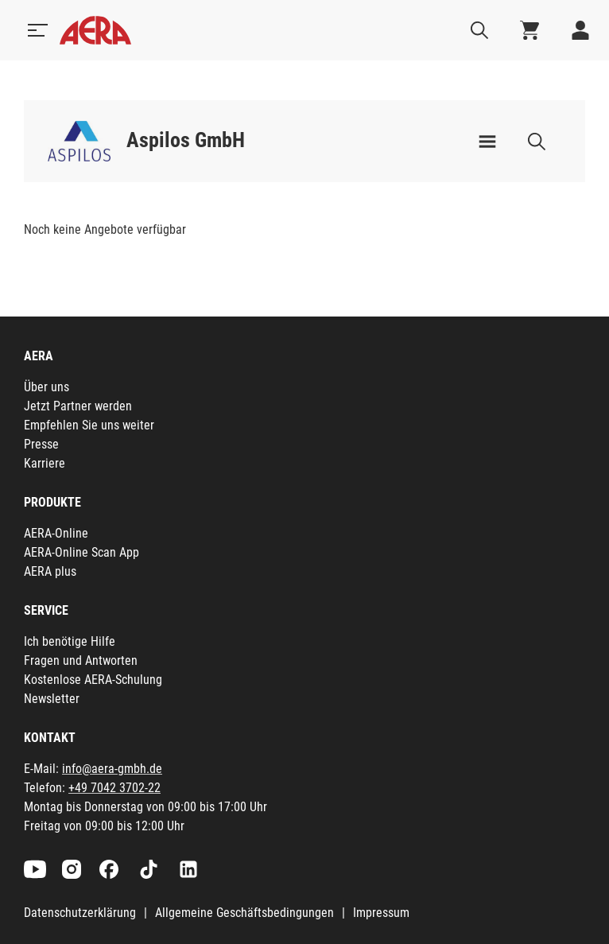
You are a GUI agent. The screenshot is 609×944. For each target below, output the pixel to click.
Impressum (381, 912)
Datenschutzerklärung (80, 912)
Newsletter (52, 698)
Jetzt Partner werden (78, 406)
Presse (41, 444)
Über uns (46, 386)
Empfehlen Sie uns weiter (89, 425)
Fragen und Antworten (81, 660)
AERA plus (50, 571)
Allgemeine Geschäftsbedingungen (244, 912)
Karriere (44, 463)
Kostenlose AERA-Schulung (93, 679)
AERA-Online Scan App (81, 552)
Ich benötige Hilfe (69, 641)
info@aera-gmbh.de (112, 768)
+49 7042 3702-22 (114, 787)
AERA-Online (56, 533)
